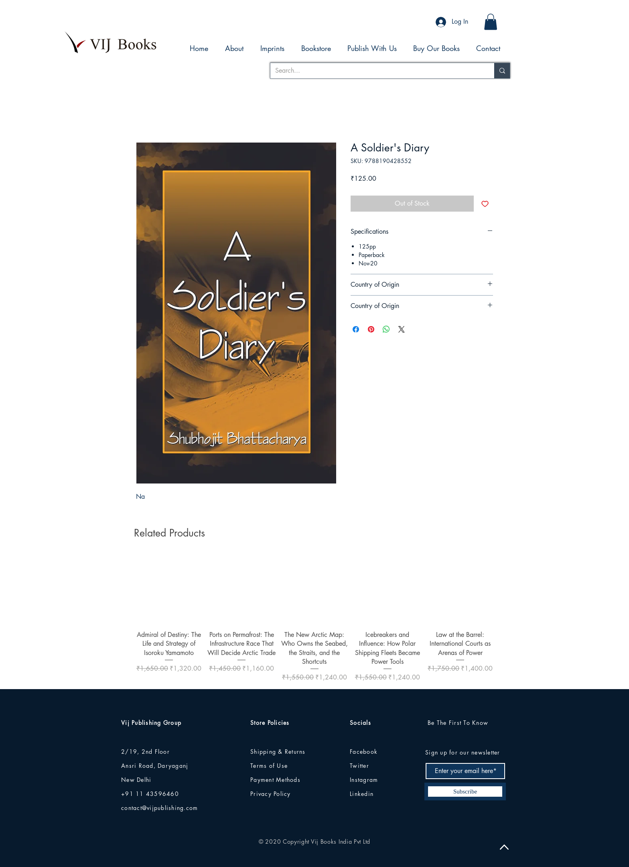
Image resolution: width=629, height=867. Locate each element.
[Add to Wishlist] (485, 204)
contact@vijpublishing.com (159, 808)
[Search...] (376, 70)
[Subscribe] (465, 791)
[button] (490, 22)
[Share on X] (401, 329)
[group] (314, 619)
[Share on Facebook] (356, 329)
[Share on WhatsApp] (386, 329)
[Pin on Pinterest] (371, 329)
